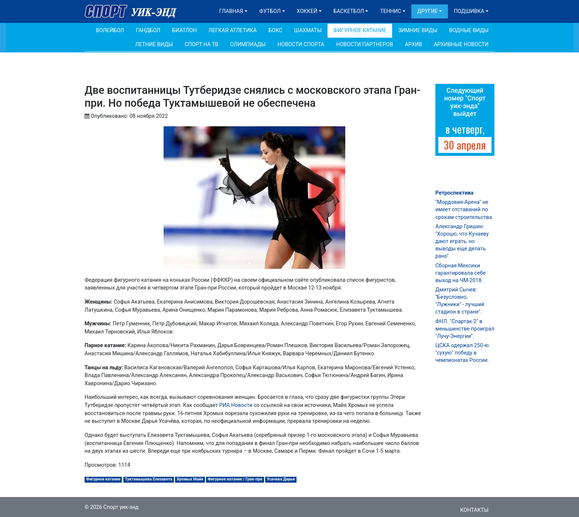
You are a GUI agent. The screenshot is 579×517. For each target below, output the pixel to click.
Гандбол (148, 30)
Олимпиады (247, 44)
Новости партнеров (364, 44)
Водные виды (469, 30)
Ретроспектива (454, 193)
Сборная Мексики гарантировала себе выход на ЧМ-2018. (460, 273)
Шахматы (308, 30)
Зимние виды (417, 30)
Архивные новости (461, 44)
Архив (413, 44)
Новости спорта (300, 44)
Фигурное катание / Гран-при (235, 479)
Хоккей (307, 11)
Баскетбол (348, 11)
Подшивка (469, 11)
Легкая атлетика (233, 30)
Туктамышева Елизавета (148, 479)
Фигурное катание (359, 30)
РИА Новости (236, 405)
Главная (231, 11)
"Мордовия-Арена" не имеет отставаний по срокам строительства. (464, 209)
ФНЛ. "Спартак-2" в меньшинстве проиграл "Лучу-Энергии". (464, 328)
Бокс (275, 30)
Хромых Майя (190, 479)
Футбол (270, 11)
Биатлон (184, 30)
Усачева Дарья (281, 479)
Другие (427, 11)
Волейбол (110, 30)
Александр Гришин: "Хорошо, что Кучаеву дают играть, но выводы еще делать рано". (462, 241)
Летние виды (154, 44)
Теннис (390, 11)
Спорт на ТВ (201, 44)
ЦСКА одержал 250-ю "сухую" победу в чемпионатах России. (462, 352)
